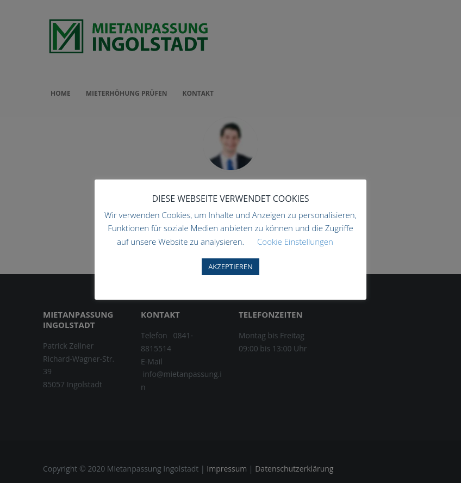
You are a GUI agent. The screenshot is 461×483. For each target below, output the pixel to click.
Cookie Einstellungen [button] (295, 241)
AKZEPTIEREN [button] (230, 266)
